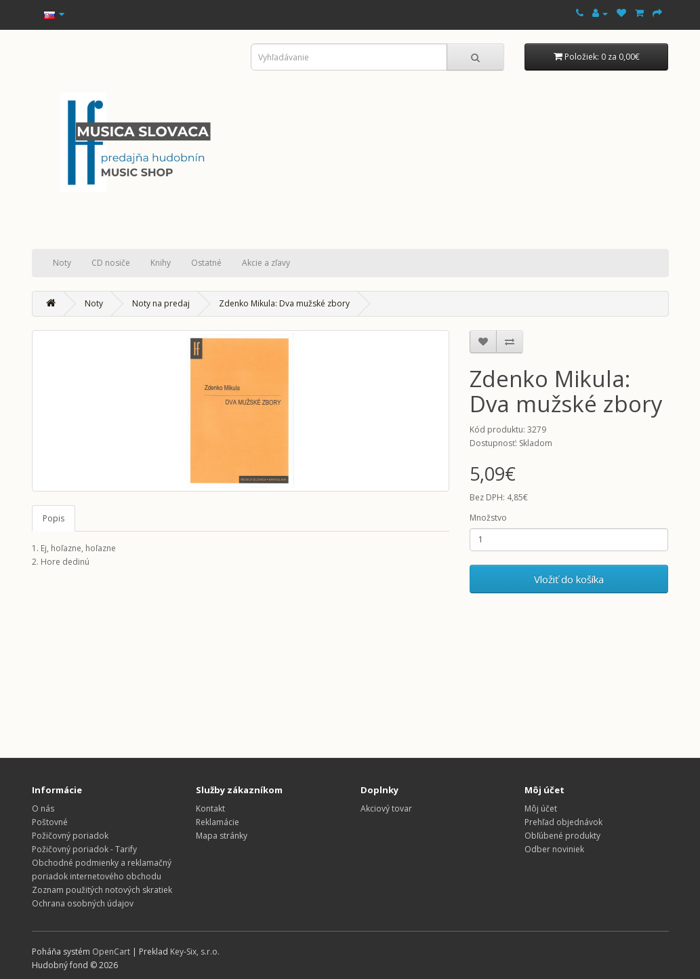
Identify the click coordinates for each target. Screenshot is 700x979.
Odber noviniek (554, 849)
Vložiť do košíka (569, 579)
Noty (62, 262)
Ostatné (206, 262)
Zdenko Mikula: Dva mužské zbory (284, 303)
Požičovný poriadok (70, 835)
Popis (53, 518)
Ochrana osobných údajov (82, 903)
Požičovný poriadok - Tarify (84, 849)
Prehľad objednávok (563, 822)
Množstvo (488, 517)
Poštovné (50, 822)
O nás (43, 808)
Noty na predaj (161, 303)
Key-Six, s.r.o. (195, 951)
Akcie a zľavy (266, 262)
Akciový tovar (386, 808)
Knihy (160, 262)
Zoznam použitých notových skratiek (102, 890)
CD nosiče (110, 262)
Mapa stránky (221, 835)
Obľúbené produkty (562, 835)
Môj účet (540, 808)
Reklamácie (217, 822)
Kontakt (210, 808)
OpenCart (111, 951)
